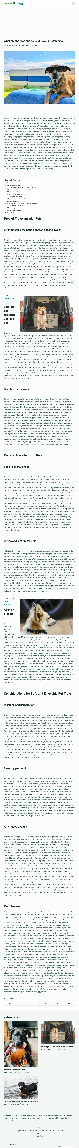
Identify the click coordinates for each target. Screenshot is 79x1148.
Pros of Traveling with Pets (15, 185)
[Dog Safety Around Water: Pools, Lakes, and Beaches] (21, 1087)
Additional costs (14, 201)
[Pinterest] (34, 1003)
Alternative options (15, 210)
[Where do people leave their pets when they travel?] (58, 1032)
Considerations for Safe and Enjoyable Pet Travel (22, 203)
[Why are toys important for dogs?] (21, 1044)
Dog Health (25, 45)
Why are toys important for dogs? (14, 1070)
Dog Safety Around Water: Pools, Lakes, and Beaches (21, 1101)
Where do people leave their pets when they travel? (57, 1047)
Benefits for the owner (16, 192)
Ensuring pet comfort (16, 208)
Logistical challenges (16, 196)
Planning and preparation (17, 206)
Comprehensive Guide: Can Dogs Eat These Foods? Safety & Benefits (39, 1131)
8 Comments (34, 45)
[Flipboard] (69, 1003)
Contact (39, 1133)
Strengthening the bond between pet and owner (23, 187)
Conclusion (10, 212)
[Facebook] (10, 1003)
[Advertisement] (39, 20)
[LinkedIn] (45, 1003)
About (39, 1128)
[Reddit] (57, 1003)
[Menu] (73, 3)
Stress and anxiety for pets (17, 199)
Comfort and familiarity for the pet (20, 190)
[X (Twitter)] (22, 1003)
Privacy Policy (39, 1136)
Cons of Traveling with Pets (15, 194)
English (61, 1146)
